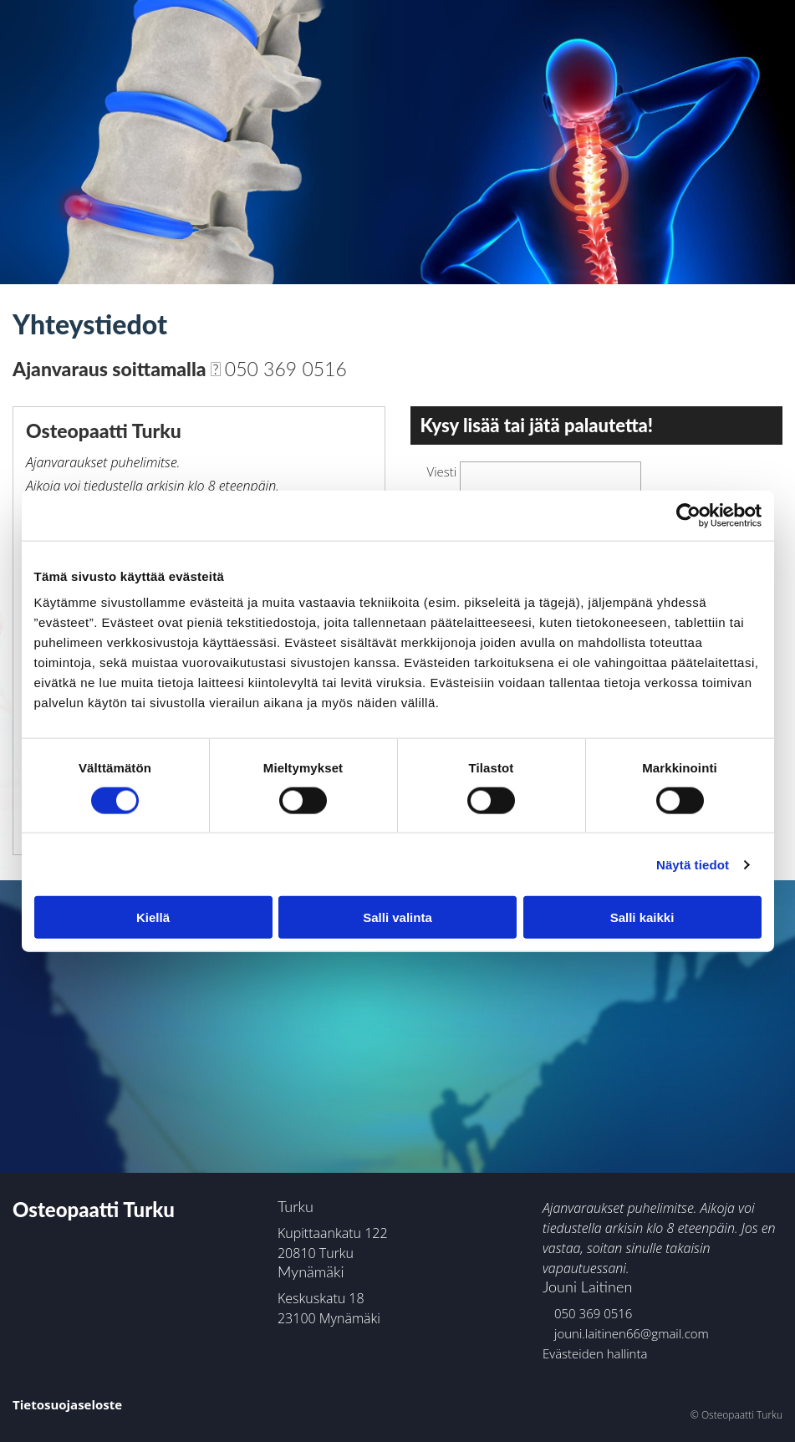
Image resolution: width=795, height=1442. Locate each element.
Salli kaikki (642, 917)
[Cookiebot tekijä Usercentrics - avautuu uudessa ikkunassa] (688, 514)
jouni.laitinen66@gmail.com (626, 1333)
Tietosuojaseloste (67, 1404)
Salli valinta (397, 917)
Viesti (442, 471)
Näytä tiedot (692, 864)
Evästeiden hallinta (595, 1353)
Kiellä (153, 917)
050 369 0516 (279, 368)
